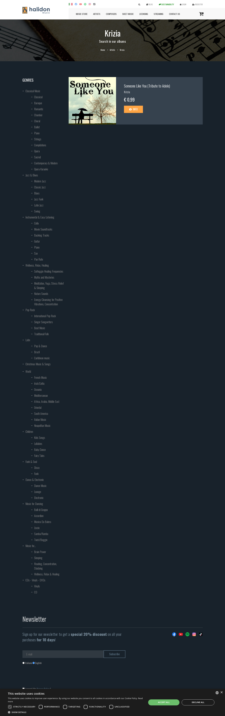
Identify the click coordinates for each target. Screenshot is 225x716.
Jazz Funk (38, 199)
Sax (36, 253)
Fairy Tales (39, 456)
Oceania (38, 389)
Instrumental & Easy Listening (39, 217)
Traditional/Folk (41, 334)
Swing (37, 211)
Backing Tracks (41, 235)
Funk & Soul (31, 462)
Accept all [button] (164, 702)
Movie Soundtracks (43, 229)
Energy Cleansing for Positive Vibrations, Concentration (48, 302)
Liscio (37, 528)
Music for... (30, 546)
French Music (40, 377)
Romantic (38, 109)
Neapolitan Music (42, 425)
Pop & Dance (40, 346)
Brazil (37, 352)
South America (41, 413)
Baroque (38, 103)
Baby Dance (40, 450)
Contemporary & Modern (46, 163)
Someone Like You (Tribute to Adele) (147, 86)
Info (133, 109)
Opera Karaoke (41, 169)
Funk (36, 474)
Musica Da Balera (42, 522)
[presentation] (46, 677)
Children (29, 432)
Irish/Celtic (39, 383)
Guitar (37, 241)
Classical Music (32, 91)
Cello (36, 223)
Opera (37, 151)
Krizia (127, 92)
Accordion (38, 516)
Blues (37, 193)
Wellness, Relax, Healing (37, 265)
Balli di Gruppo (41, 510)
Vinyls (37, 586)
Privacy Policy (43, 688)
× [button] (221, 692)
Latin (27, 340)
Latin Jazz (38, 205)
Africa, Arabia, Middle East (46, 401)
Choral (37, 121)
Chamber (38, 115)
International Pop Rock (45, 316)
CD (35, 592)
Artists (96, 14)
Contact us (174, 14)
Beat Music (39, 328)
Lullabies (38, 444)
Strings (37, 139)
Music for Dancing (34, 504)
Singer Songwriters (43, 322)
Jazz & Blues (31, 175)
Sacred (37, 157)
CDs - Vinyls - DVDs (35, 580)
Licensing (143, 14)
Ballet (37, 127)
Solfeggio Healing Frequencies (48, 271)
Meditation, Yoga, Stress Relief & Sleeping (49, 285)
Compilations (40, 145)
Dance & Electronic (34, 480)
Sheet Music (128, 14)
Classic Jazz (40, 187)
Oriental (37, 407)
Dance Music (40, 486)
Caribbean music (42, 358)
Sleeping (38, 558)
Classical (38, 97)
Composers (111, 14)
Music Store (81, 14)
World (28, 371)
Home (103, 49)
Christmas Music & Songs (38, 364)
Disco (37, 468)
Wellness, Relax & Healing (46, 574)
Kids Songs (39, 438)
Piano (37, 133)
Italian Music (40, 419)
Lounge (37, 492)
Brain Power (40, 552)
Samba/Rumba (41, 534)
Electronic (38, 498)
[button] (75, 712)
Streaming (158, 14)
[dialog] (112, 702)
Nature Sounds (41, 294)
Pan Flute (38, 259)
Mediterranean (41, 395)
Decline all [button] (198, 702)
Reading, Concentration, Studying (45, 566)
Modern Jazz (40, 181)
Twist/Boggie (40, 540)
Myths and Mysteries (44, 277)
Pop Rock (30, 310)
